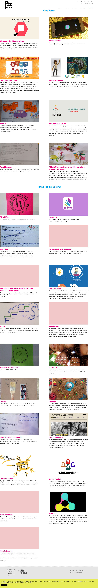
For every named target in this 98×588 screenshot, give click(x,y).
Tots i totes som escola (9, 367)
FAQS (90, 8)
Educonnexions (6, 479)
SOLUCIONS (75, 8)
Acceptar (4, 584)
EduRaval (53, 513)
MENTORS (83, 8)
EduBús (3, 124)
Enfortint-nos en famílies (10, 437)
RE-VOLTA (4, 217)
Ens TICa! (4, 249)
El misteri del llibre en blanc (12, 41)
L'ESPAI (3, 402)
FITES (2, 326)
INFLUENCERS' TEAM (8, 80)
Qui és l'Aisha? (55, 479)
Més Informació (28, 582)
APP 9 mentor (55, 41)
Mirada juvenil (6, 551)
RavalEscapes (6, 167)
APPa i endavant (56, 80)
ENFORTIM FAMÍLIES (57, 124)
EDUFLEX (53, 217)
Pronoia (52, 402)
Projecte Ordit (55, 289)
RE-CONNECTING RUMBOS (60, 249)
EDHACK (60, 8)
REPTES (67, 8)
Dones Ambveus (56, 438)
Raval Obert (54, 326)
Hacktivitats (54, 368)
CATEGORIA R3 (6, 515)
